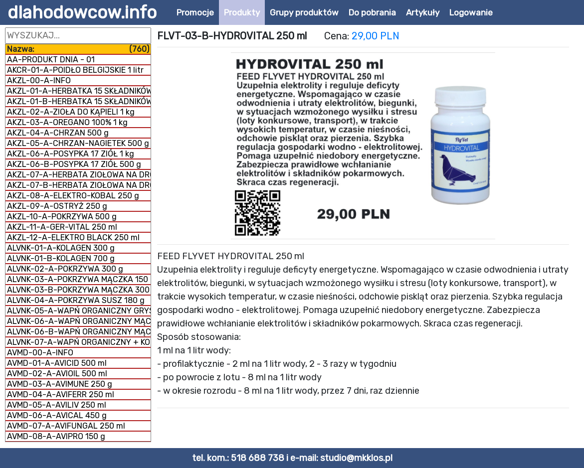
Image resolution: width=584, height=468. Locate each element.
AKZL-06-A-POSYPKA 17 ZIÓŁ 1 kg (70, 153)
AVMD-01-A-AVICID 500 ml (57, 363)
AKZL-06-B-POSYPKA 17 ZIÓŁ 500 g (74, 164)
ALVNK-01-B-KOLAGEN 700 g (61, 258)
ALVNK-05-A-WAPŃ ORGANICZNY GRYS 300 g (79, 310)
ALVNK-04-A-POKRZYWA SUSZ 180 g (76, 300)
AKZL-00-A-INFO (39, 80)
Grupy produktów (304, 12)
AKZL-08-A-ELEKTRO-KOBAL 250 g (73, 195)
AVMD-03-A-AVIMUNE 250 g (59, 384)
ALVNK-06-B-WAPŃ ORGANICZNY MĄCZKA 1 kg (79, 331)
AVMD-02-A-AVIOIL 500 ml (57, 373)
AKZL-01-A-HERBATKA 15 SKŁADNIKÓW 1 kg (79, 91)
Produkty (242, 12)
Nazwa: (78, 49)
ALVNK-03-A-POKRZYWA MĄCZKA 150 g (79, 279)
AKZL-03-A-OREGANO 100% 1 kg (67, 122)
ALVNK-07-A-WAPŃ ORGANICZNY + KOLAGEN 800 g (79, 342)
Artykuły (422, 12)
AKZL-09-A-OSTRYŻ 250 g (57, 206)
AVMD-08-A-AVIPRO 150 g (56, 436)
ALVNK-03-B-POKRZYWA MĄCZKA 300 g (79, 290)
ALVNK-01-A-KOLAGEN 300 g (61, 248)
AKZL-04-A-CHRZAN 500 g (58, 133)
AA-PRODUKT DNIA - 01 (51, 59)
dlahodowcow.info (82, 12)
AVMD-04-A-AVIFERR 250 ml (60, 394)
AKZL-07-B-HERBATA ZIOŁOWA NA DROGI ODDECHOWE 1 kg (79, 185)
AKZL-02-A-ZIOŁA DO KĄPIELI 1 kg (71, 112)
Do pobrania (372, 12)
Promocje (195, 12)
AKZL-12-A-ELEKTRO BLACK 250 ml (73, 237)
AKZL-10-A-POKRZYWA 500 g (62, 216)
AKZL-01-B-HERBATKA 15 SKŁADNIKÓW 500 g (79, 101)
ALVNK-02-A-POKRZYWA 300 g (65, 269)
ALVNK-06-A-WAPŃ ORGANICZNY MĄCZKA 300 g (79, 321)
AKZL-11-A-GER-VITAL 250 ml (62, 227)
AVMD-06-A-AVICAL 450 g (57, 415)
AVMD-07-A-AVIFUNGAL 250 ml (66, 426)
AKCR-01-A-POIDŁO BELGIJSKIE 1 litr (75, 70)
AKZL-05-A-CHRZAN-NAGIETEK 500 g (78, 143)
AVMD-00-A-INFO (40, 352)
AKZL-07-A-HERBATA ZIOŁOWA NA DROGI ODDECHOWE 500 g (79, 174)
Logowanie (471, 12)
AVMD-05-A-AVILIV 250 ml (56, 405)
